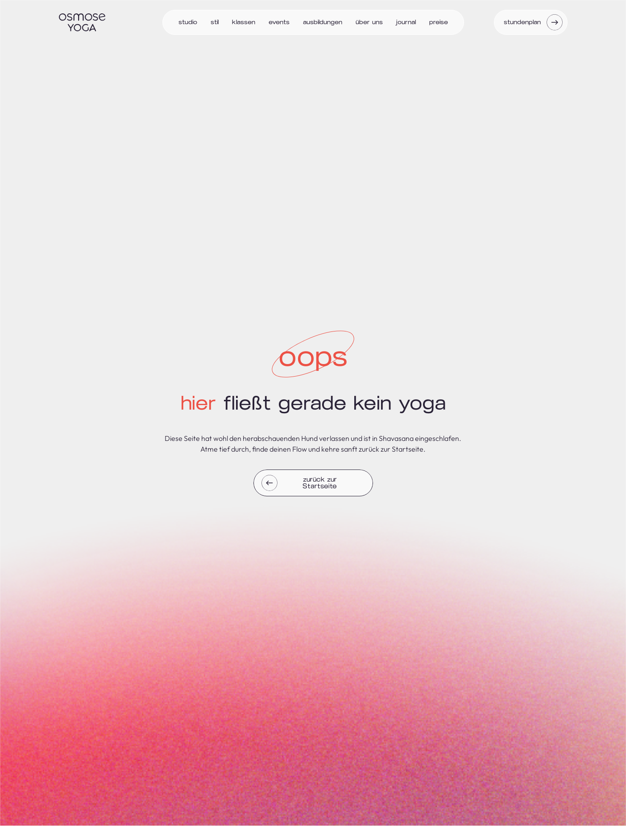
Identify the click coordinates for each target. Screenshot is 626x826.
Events (279, 22)
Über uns (369, 22)
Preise (438, 22)
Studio (187, 22)
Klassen (243, 22)
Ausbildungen (322, 22)
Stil (215, 22)
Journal (406, 22)
